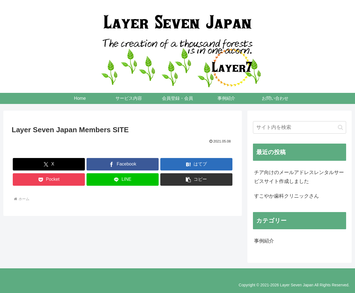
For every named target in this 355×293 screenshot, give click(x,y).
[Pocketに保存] (49, 179)
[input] (299, 127)
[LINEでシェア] (123, 179)
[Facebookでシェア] (123, 164)
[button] (196, 179)
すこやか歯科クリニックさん (286, 196)
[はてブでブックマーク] (196, 164)
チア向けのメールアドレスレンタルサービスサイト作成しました (299, 177)
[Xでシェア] (49, 164)
